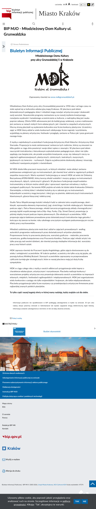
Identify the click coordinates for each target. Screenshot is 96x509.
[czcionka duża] (69, 4)
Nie (84, 501)
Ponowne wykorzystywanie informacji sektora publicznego (25, 382)
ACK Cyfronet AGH (60, 484)
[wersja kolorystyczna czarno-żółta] (88, 4)
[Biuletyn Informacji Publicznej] (48, 438)
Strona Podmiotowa (21, 44)
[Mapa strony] (63, 24)
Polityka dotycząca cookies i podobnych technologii (22, 396)
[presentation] (95, 328)
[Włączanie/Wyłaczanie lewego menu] (3, 46)
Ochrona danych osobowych (14, 373)
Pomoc (5, 418)
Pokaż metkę (17, 318)
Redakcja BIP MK (9, 425)
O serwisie (6, 414)
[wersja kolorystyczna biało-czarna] (85, 4)
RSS (3, 407)
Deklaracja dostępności (11, 387)
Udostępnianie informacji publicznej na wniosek (21, 378)
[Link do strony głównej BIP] (44, 13)
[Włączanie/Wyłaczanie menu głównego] (4, 24)
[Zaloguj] (93, 24)
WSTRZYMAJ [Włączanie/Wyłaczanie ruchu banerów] (10, 324)
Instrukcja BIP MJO (10, 392)
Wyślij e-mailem (11, 459)
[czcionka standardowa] (64, 4)
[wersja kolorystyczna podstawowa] (81, 4)
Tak (77, 501)
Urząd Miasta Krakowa (45, 484)
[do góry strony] (92, 483)
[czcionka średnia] (66, 4)
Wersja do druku (11, 471)
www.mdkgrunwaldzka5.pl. (63, 97)
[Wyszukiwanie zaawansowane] (33, 24)
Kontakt (5, 429)
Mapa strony (7, 403)
